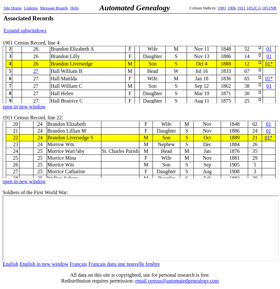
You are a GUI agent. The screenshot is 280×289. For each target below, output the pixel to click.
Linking (31, 7)
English (10, 264)
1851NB (269, 7)
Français (78, 264)
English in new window (44, 264)
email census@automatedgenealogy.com (177, 281)
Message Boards (54, 7)
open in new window (24, 106)
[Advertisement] (201, 24)
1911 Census (141, 150)
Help (74, 7)
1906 (232, 7)
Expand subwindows (25, 30)
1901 (222, 7)
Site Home (13, 7)
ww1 (141, 228)
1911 (241, 7)
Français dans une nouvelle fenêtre (124, 264)
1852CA (254, 7)
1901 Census (141, 75)
